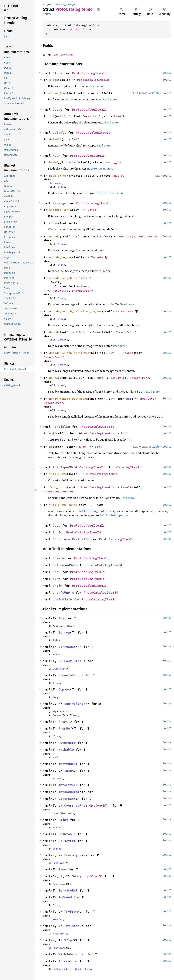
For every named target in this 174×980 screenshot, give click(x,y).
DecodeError (125, 332)
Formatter (90, 116)
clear (53, 223)
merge (53, 378)
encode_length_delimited (69, 278)
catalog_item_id (65, 4)
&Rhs (82, 446)
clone (53, 79)
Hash (56, 156)
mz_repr (48, 4)
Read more (97, 86)
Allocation (68, 961)
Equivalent (73, 704)
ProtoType (73, 855)
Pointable (67, 834)
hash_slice (58, 175)
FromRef (65, 728)
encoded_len (58, 209)
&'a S (96, 876)
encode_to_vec (60, 257)
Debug (57, 109)
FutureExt (67, 743)
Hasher (72, 162)
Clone (57, 73)
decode (54, 332)
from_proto (58, 487)
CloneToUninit (70, 675)
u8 (100, 257)
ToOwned (65, 897)
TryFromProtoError (59, 491)
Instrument (68, 764)
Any (61, 618)
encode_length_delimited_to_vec (75, 311)
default (55, 139)
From (62, 722)
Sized (61, 186)
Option (75, 29)
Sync (56, 579)
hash (52, 162)
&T (105, 805)
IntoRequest (69, 792)
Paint (63, 820)
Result (119, 116)
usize (92, 209)
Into (68, 771)
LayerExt (66, 799)
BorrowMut (67, 647)
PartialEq (61, 427)
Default (59, 133)
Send (56, 572)
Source (47, 14)
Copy (56, 525)
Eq (54, 532)
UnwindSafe (62, 599)
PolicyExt (67, 841)
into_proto (58, 474)
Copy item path (98, 9)
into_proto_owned (63, 505)
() (133, 236)
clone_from (58, 93)
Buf (81, 332)
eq (51, 433)
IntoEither (68, 785)
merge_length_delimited (68, 398)
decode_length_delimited (69, 353)
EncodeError (148, 236)
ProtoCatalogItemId (89, 73)
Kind (85, 29)
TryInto (71, 926)
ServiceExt (68, 890)
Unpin (57, 586)
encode (54, 236)
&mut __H (112, 162)
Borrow (64, 632)
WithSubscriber (71, 954)
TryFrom (71, 911)
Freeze (58, 558)
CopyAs (64, 689)
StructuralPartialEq (71, 539)
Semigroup (80, 876)
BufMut (105, 236)
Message (59, 203)
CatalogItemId (128, 467)
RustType (60, 467)
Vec (93, 257)
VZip (68, 940)
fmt (51, 116)
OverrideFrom (75, 805)
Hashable (66, 749)
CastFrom (58, 668)
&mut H (117, 175)
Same (62, 869)
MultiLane (59, 947)
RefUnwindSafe (65, 565)
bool (124, 433)
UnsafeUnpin (63, 592)
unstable (154, 93)
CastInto (72, 661)
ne (51, 446)
